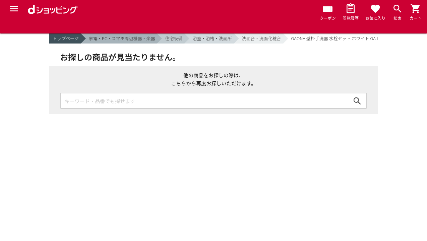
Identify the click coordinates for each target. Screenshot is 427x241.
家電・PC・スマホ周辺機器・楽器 (122, 38)
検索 (357, 101)
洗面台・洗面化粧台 (261, 38)
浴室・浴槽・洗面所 (212, 38)
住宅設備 (173, 38)
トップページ (66, 38)
